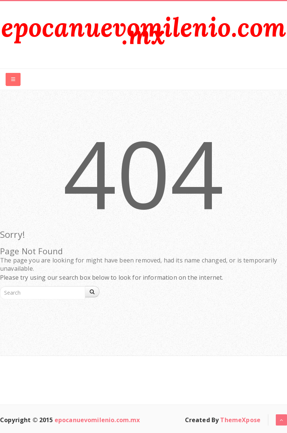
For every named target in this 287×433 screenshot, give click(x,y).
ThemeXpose (240, 420)
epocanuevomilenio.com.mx (143, 30)
